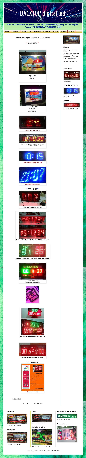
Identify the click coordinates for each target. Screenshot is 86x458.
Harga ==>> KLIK (34, 392)
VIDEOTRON (37, 31)
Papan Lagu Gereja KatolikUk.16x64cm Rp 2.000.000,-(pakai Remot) (32, 239)
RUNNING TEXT (26, 31)
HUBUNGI (63, 31)
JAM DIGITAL (15, 31)
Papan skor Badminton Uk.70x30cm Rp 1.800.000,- (32, 357)
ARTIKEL (71, 31)
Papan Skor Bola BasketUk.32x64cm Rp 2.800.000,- (32, 336)
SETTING (55, 31)
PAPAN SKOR (47, 31)
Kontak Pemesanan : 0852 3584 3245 (32, 403)
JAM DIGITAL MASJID (40, 450)
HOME (7, 31)
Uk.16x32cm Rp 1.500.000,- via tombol (32, 207)
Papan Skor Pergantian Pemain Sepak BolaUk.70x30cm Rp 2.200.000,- (33, 258)
